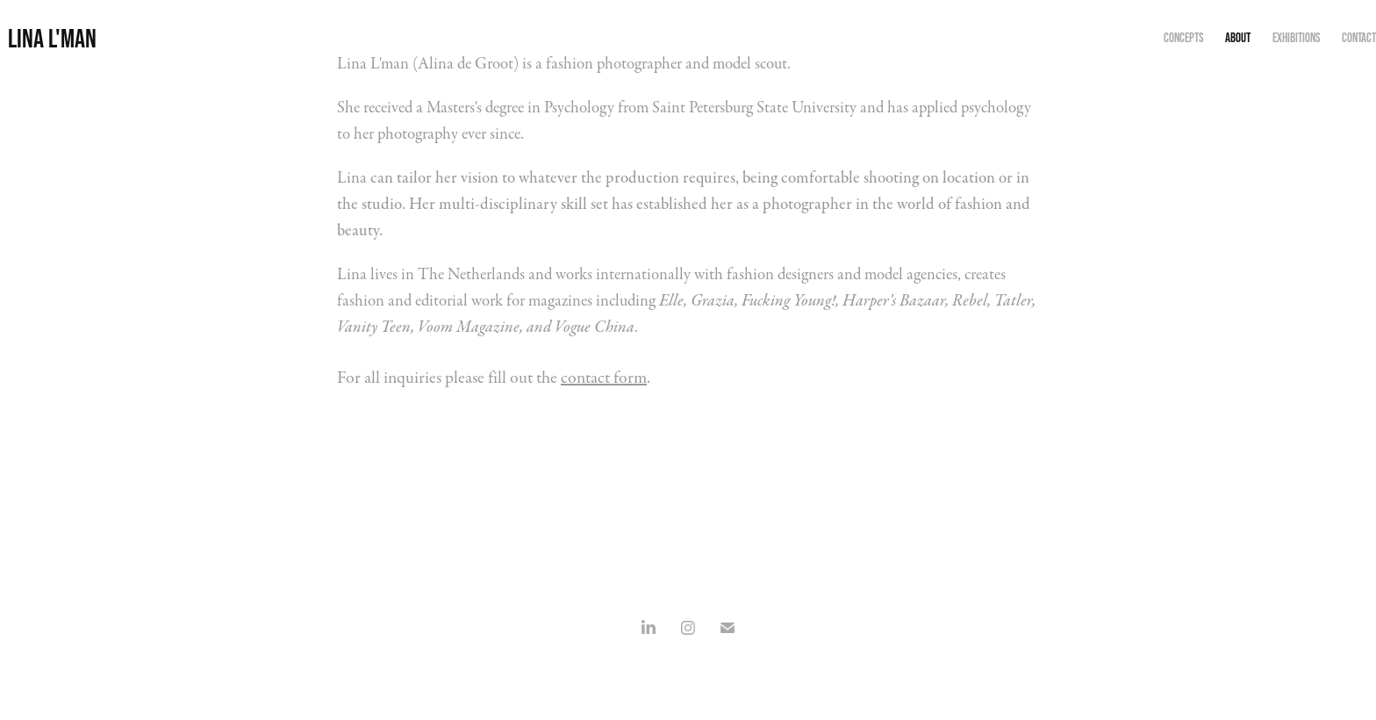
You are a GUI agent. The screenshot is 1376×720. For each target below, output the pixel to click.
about (1238, 37)
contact (1359, 37)
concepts (1184, 37)
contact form (604, 378)
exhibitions (1296, 37)
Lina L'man (52, 38)
